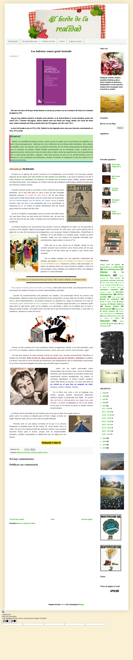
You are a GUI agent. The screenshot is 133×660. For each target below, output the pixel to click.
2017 (104, 406)
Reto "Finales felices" (116, 177)
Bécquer (117, 264)
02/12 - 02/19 (106, 431)
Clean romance (115, 278)
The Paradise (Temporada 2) (116, 166)
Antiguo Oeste (105, 265)
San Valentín (104, 318)
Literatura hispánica (37, 453)
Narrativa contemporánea (112, 293)
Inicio (52, 519)
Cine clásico (119, 267)
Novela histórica (117, 304)
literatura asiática (115, 287)
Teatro (46, 453)
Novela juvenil (105, 309)
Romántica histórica (116, 316)
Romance (105, 316)
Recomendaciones (110, 313)
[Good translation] (6, 621)
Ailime (63, 604)
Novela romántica (109, 311)
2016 (104, 438)
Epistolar (102, 285)
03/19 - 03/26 (107, 428)
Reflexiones (120, 313)
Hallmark (121, 285)
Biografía (103, 267)
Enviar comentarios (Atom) (26, 523)
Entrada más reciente (17, 519)
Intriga (104, 287)
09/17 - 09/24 (107, 412)
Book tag (110, 267)
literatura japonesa (105, 292)
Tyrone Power (113, 324)
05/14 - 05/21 (106, 425)
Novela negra (120, 309)
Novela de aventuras (109, 299)
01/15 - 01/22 (106, 434)
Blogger (81, 604)
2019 (104, 399)
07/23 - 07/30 (107, 415)
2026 (105, 393)
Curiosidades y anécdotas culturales (112, 280)
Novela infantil (112, 306)
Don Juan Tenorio (109, 283)
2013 (104, 448)
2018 (104, 402)
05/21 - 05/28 (107, 421)
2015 (104, 441)
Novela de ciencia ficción (108, 302)
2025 (105, 396)
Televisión (105, 321)
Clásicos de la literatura (23, 453)
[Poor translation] (13, 621)
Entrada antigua (87, 519)
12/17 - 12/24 (106, 408)
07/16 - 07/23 (107, 418)
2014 (104, 445)
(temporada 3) (116, 213)
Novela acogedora (117, 297)
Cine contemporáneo (111, 269)
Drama (119, 283)
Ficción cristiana (111, 285)
